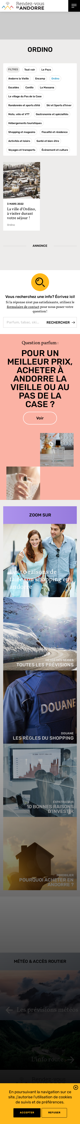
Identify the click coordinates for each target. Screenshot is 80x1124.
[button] (75, 1088)
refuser (54, 1112)
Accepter (27, 1112)
